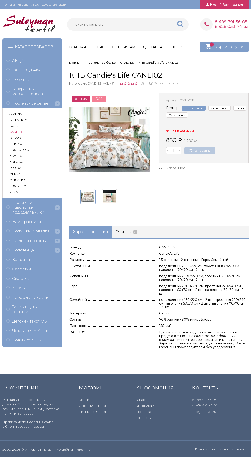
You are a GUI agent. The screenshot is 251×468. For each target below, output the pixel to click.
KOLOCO (16, 161)
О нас (99, 47)
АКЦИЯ (108, 83)
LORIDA (15, 167)
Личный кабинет (92, 412)
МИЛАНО (17, 179)
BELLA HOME (19, 119)
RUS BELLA (17, 185)
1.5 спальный (193, 108)
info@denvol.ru (204, 412)
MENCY (15, 173)
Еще (176, 47)
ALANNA (15, 113)
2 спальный (219, 108)
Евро (240, 108)
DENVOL (16, 137)
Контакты (143, 418)
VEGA (13, 191)
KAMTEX (15, 155)
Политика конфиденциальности (222, 449)
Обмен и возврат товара (23, 426)
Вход (214, 4)
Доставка (152, 47)
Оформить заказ (92, 406)
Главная (77, 47)
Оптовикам (123, 47)
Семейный (177, 115)
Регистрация (232, 4)
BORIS (14, 125)
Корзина (86, 400)
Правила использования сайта (27, 422)
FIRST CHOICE (20, 149)
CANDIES (94, 83)
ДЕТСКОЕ (16, 143)
